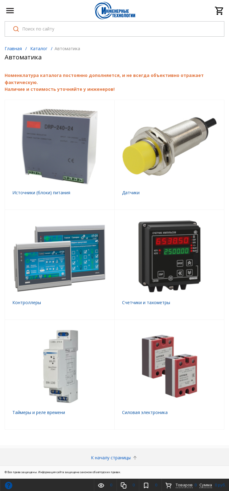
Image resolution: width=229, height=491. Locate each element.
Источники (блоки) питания (41, 192)
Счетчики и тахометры (146, 302)
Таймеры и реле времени (38, 412)
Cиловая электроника (145, 412)
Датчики (131, 192)
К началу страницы (114, 458)
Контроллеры (26, 302)
